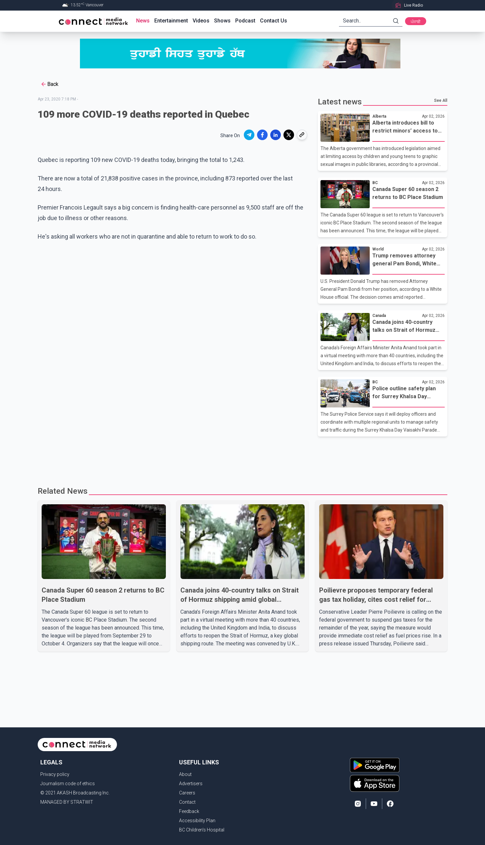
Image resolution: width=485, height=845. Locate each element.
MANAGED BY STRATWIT (66, 802)
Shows (222, 21)
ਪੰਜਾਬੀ (416, 21)
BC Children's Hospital (201, 829)
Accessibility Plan (197, 820)
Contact (187, 802)
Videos (201, 21)
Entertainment (171, 21)
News (143, 21)
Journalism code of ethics (67, 783)
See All (440, 100)
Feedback (189, 811)
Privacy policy (54, 774)
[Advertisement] (240, 458)
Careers (187, 792)
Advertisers (191, 783)
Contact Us (273, 21)
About (185, 774)
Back (49, 84)
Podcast (245, 21)
